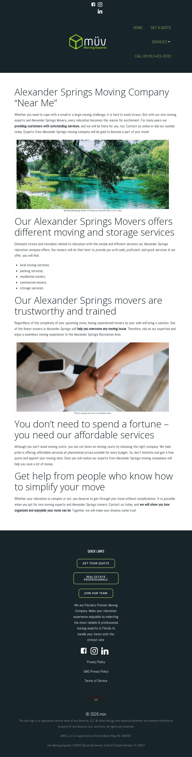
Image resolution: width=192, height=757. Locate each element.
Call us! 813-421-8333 (153, 56)
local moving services (34, 265)
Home (138, 27)
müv (163, 114)
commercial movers (33, 282)
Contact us (116, 504)
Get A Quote (161, 27)
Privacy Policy (96, 662)
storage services (31, 288)
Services (161, 41)
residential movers (32, 276)
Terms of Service (95, 680)
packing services (31, 270)
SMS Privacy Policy (96, 671)
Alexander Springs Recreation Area (97, 334)
